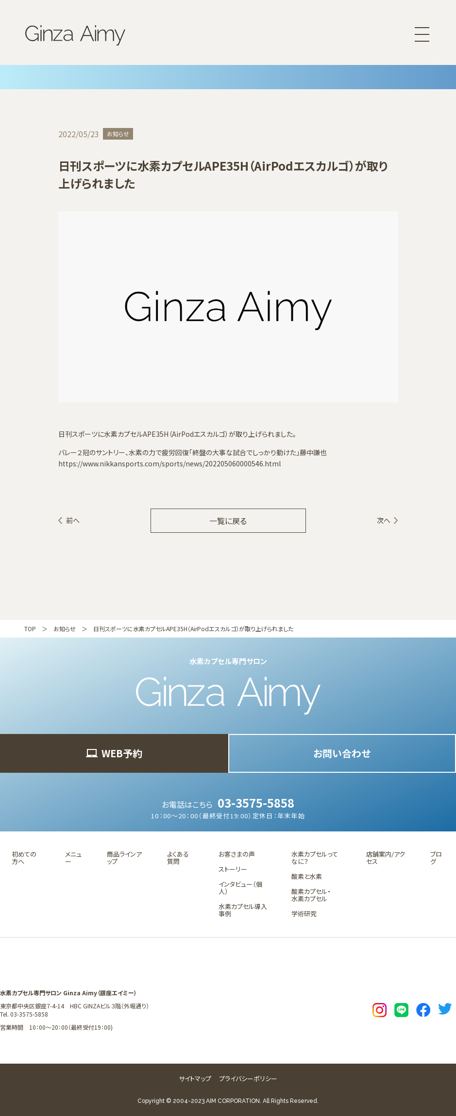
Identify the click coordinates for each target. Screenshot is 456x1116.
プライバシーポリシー (248, 1078)
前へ (73, 520)
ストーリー (233, 869)
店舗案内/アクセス (385, 857)
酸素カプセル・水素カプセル (311, 895)
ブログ (436, 857)
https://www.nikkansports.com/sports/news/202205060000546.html (169, 463)
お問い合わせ (342, 753)
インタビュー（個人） (240, 887)
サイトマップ (195, 1078)
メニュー (73, 857)
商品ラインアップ (124, 857)
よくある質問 (178, 857)
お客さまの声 (237, 854)
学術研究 (304, 913)
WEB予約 (114, 753)
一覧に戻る (228, 520)
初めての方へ (24, 857)
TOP (30, 628)
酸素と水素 (306, 876)
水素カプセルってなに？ (314, 857)
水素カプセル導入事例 (243, 910)
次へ (383, 520)
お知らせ (64, 628)
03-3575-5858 (256, 802)
